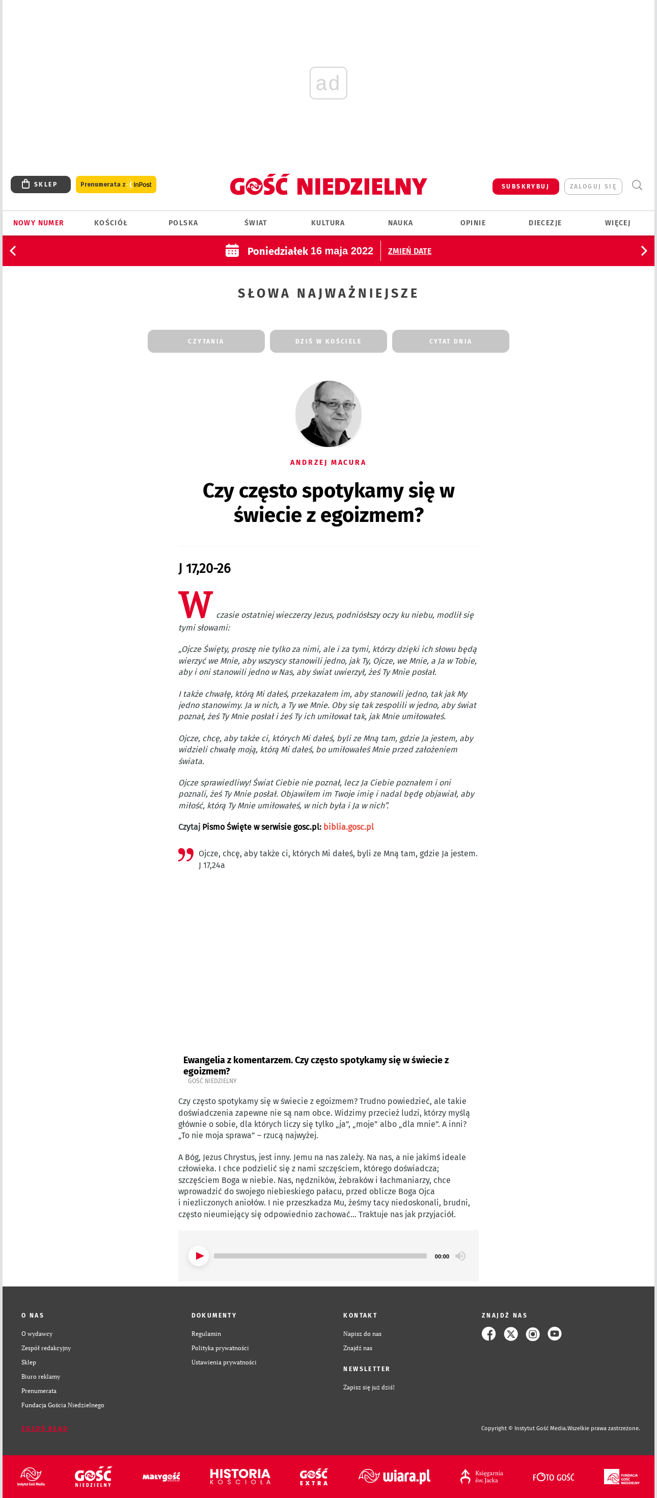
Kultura (328, 223)
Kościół (111, 223)
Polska (183, 223)
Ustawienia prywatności (224, 1362)
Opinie (473, 223)
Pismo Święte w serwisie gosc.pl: (288, 827)
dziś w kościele (328, 341)
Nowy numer (39, 223)
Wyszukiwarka (636, 185)
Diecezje (545, 223)
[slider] (320, 1255)
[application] (328, 1255)
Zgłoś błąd (44, 1428)
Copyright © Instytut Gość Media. (524, 1428)
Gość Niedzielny (212, 1081)
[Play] (198, 1256)
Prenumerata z (116, 185)
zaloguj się (593, 186)
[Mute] (460, 1256)
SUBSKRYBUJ (526, 186)
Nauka (401, 223)
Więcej (618, 223)
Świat (255, 223)
